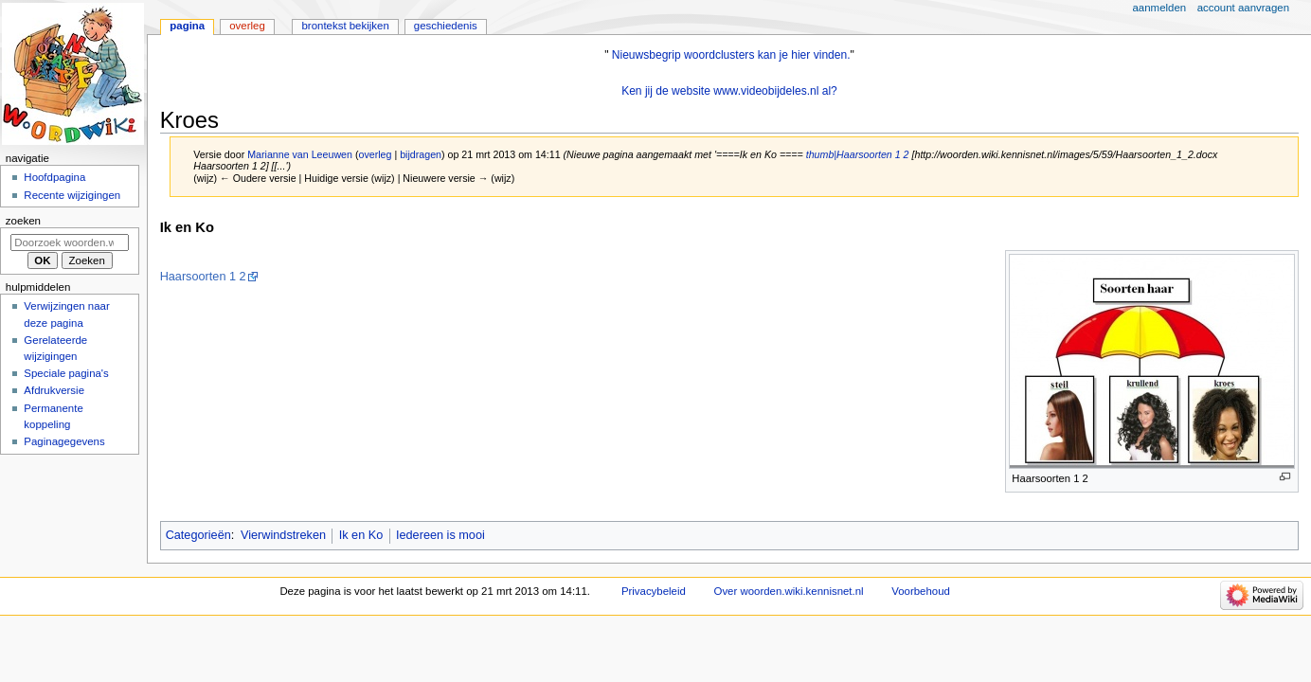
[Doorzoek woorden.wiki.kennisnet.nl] (69, 242)
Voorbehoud (920, 591)
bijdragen (420, 154)
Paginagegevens (64, 441)
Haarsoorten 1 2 (203, 276)
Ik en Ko (361, 535)
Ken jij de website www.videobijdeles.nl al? (729, 91)
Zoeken (23, 220)
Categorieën (198, 535)
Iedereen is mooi (440, 535)
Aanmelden (1160, 7)
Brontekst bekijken (344, 25)
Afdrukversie (54, 390)
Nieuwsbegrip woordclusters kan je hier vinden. (731, 55)
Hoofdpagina (54, 177)
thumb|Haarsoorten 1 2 (857, 154)
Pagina (187, 25)
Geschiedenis (445, 25)
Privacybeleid (653, 591)
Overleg (247, 25)
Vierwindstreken (283, 535)
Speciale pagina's (66, 373)
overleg (374, 154)
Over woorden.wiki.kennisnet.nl (789, 591)
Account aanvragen (1243, 7)
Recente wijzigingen (72, 195)
